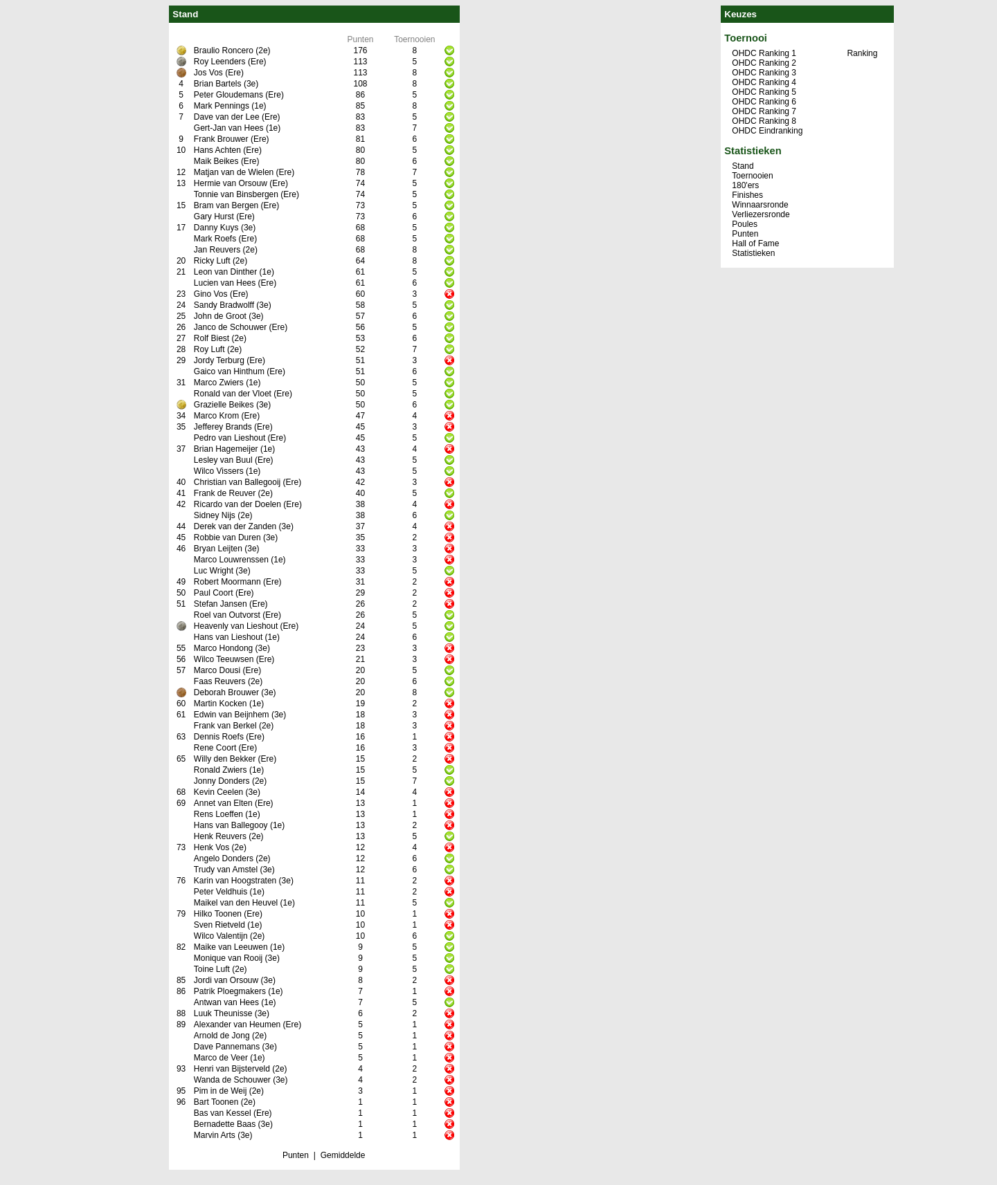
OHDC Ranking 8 (764, 121)
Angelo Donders (223, 858)
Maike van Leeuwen (231, 947)
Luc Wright (213, 571)
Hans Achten (217, 150)
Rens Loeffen (218, 814)
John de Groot (220, 316)
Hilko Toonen (218, 914)
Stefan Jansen (220, 604)
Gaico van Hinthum (229, 371)
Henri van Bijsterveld (232, 1069)
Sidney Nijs (214, 515)
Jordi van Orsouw (226, 980)
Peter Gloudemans (228, 95)
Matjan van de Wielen (233, 172)
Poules (744, 224)
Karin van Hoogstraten (235, 880)
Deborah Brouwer (226, 692)
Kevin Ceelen (218, 792)
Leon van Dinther (225, 272)
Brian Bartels (218, 84)
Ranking (862, 53)
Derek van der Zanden (235, 526)
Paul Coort (213, 593)
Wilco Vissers (219, 471)
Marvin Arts (214, 1135)
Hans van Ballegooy (231, 825)
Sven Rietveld (219, 925)
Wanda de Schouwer (232, 1080)
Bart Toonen (216, 1102)
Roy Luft (209, 349)
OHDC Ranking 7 (764, 111)
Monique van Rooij (228, 958)
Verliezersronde (760, 214)
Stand (742, 166)
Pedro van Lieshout (229, 438)
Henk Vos (211, 847)
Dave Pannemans (227, 1046)
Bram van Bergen (226, 205)
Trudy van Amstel (226, 869)
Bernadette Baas (224, 1124)
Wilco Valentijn (221, 936)
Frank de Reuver (224, 493)
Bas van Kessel (222, 1113)
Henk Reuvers (220, 836)
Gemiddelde (343, 1155)
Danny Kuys (216, 227)
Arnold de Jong (222, 1035)
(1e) (258, 106)
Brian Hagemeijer (226, 449)
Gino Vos (211, 294)
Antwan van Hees (226, 1002)
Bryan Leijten (218, 548)
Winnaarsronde (760, 205)
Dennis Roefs (219, 737)
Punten (295, 1155)
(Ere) (257, 61)
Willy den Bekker (224, 759)
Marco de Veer (221, 1058)
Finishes (747, 195)
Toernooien (752, 176)
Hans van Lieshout (228, 637)
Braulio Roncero (223, 50)
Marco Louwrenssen (231, 559)
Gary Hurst (214, 216)
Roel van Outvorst (227, 615)
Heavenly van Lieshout (236, 626)
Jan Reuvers (217, 250)
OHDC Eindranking (767, 131)
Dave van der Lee (227, 117)
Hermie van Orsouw (230, 183)
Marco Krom (216, 416)
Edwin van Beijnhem (231, 714)
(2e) (262, 50)
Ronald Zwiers (220, 770)
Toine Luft (212, 969)
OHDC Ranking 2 (764, 63)
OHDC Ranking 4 (764, 82)
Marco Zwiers (219, 382)
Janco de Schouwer (230, 327)
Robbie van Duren (227, 537)
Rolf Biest (211, 338)
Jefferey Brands (223, 427)
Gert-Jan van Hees (229, 128)
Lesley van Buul (223, 460)
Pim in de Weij (220, 1091)
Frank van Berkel (225, 726)
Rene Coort (215, 748)
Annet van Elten (223, 803)
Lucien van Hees (224, 283)
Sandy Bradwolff (224, 305)
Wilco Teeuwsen (223, 659)
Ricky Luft (212, 261)
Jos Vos (208, 72)
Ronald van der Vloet (232, 393)
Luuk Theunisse (223, 1013)
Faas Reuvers (220, 681)
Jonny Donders (222, 781)
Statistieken (753, 253)
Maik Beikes (216, 161)
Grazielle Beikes (224, 405)
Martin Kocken (220, 703)
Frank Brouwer (221, 139)
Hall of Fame (755, 243)
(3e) (251, 84)
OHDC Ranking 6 (764, 102)
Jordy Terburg (219, 360)
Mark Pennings (221, 106)
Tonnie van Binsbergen (236, 194)
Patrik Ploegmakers (230, 991)
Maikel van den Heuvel (236, 903)
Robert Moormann (227, 582)
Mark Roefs (215, 239)
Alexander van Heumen (237, 1024)
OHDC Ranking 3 (764, 72)
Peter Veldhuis (220, 892)
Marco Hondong (223, 648)
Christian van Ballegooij (237, 482)
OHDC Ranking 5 (764, 92)
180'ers (745, 185)
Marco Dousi (217, 670)
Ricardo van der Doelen (237, 504)
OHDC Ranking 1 (764, 53)
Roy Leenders (220, 61)
